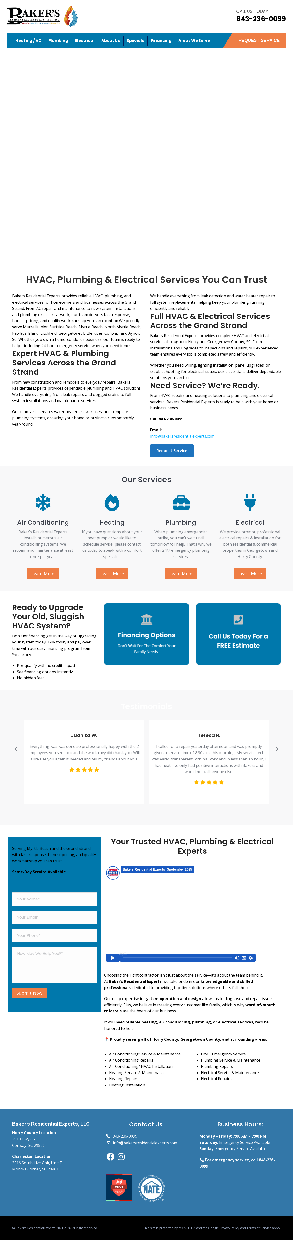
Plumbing (181, 522)
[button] (16, 748)
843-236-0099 (261, 19)
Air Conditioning (43, 522)
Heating (112, 522)
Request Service (171, 450)
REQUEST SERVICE (259, 40)
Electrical (250, 522)
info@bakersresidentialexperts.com (182, 436)
